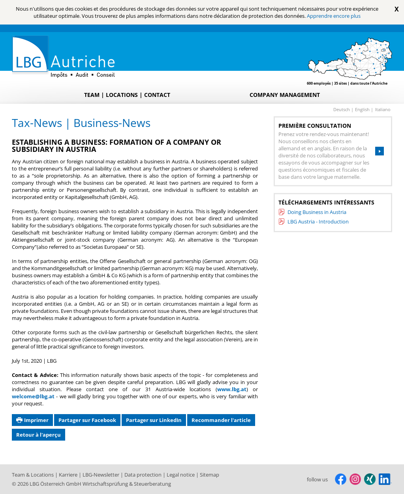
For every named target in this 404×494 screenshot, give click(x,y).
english (363, 109)
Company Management (285, 94)
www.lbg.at (231, 389)
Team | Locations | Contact (127, 94)
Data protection (143, 474)
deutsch (342, 109)
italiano (383, 109)
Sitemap (209, 474)
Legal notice (181, 474)
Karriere (69, 474)
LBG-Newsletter (101, 474)
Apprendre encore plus (334, 15)
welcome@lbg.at (33, 396)
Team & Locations (33, 474)
